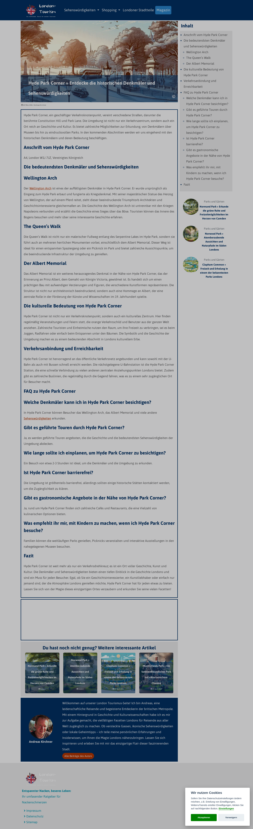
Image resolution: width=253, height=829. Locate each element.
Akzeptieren (204, 817)
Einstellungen (226, 808)
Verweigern (231, 817)
